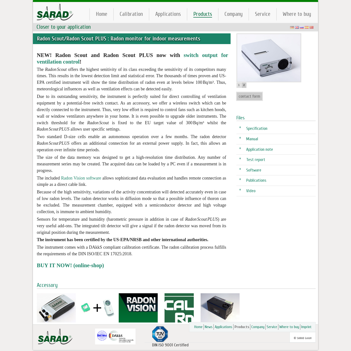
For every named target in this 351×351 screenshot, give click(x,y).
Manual (252, 139)
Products (202, 14)
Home (101, 14)
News (209, 327)
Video (250, 190)
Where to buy (297, 14)
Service (262, 14)
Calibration (131, 14)
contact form (249, 96)
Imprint (306, 327)
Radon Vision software (81, 178)
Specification (256, 128)
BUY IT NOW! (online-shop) (70, 265)
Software (253, 170)
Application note (259, 149)
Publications (256, 180)
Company (233, 14)
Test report (255, 159)
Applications (168, 14)
